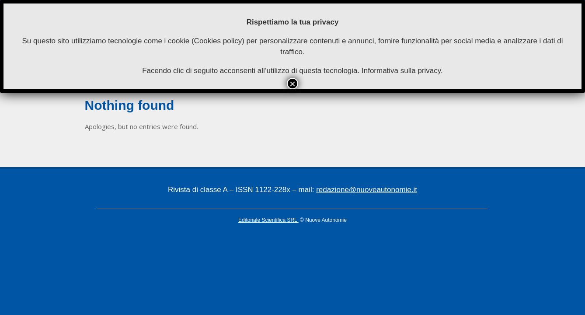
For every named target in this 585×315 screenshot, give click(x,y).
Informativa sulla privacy (401, 70)
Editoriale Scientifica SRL (268, 220)
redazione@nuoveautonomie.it (366, 190)
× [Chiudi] (292, 83)
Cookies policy (218, 41)
